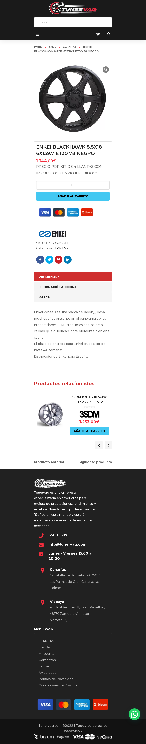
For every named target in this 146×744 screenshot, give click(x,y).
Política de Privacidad (56, 679)
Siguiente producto (95, 462)
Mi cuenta (47, 654)
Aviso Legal (48, 673)
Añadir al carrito (73, 196)
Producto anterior (49, 462)
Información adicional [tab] (58, 287)
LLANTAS (70, 46)
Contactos (47, 660)
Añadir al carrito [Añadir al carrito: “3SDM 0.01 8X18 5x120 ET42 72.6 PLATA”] (89, 431)
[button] (106, 69)
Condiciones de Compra (58, 685)
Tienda (44, 647)
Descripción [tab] (49, 276)
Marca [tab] (44, 297)
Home (38, 46)
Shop (53, 46)
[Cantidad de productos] (73, 185)
